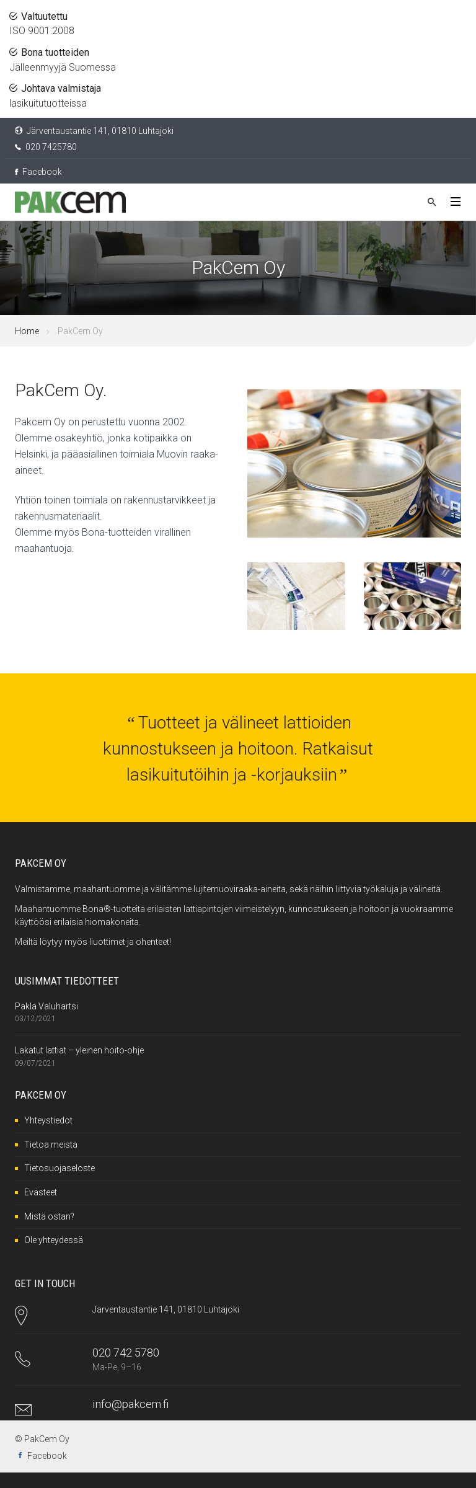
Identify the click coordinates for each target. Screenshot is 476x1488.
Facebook (38, 172)
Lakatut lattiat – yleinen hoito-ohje (79, 1050)
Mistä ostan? (49, 1216)
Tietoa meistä (50, 1144)
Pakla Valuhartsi (46, 1006)
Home (27, 331)
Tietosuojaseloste (59, 1168)
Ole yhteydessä (53, 1240)
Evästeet (40, 1192)
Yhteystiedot (48, 1120)
